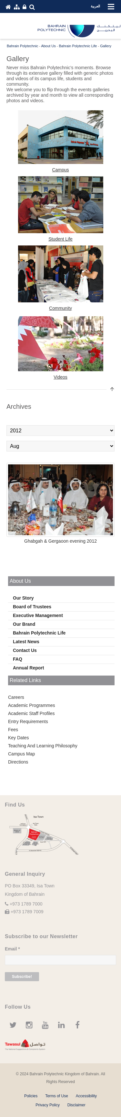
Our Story (23, 598)
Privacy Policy (47, 1105)
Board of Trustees (32, 606)
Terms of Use (56, 1096)
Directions (18, 762)
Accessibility (86, 1096)
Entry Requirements (28, 721)
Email (12, 948)
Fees (13, 729)
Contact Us (25, 650)
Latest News (26, 641)
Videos (60, 377)
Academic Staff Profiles (31, 713)
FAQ (17, 659)
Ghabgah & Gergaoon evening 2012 (60, 541)
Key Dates (18, 737)
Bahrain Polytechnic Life (39, 632)
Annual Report (28, 667)
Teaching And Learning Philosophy (42, 745)
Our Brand (24, 624)
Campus (60, 169)
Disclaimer (76, 1105)
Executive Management (38, 615)
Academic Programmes (31, 705)
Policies (30, 1096)
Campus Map (21, 753)
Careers (16, 697)
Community (60, 308)
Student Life (60, 239)
